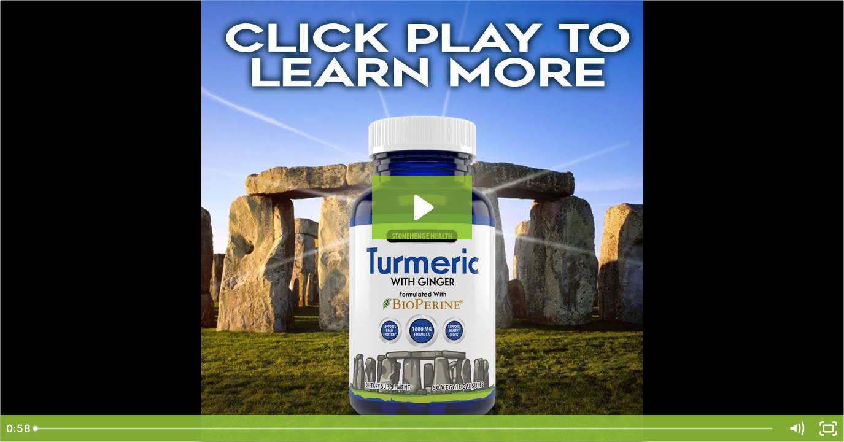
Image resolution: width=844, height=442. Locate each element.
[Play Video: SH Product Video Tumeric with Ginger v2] (422, 207)
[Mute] (796, 428)
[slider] (404, 428)
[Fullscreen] (828, 428)
